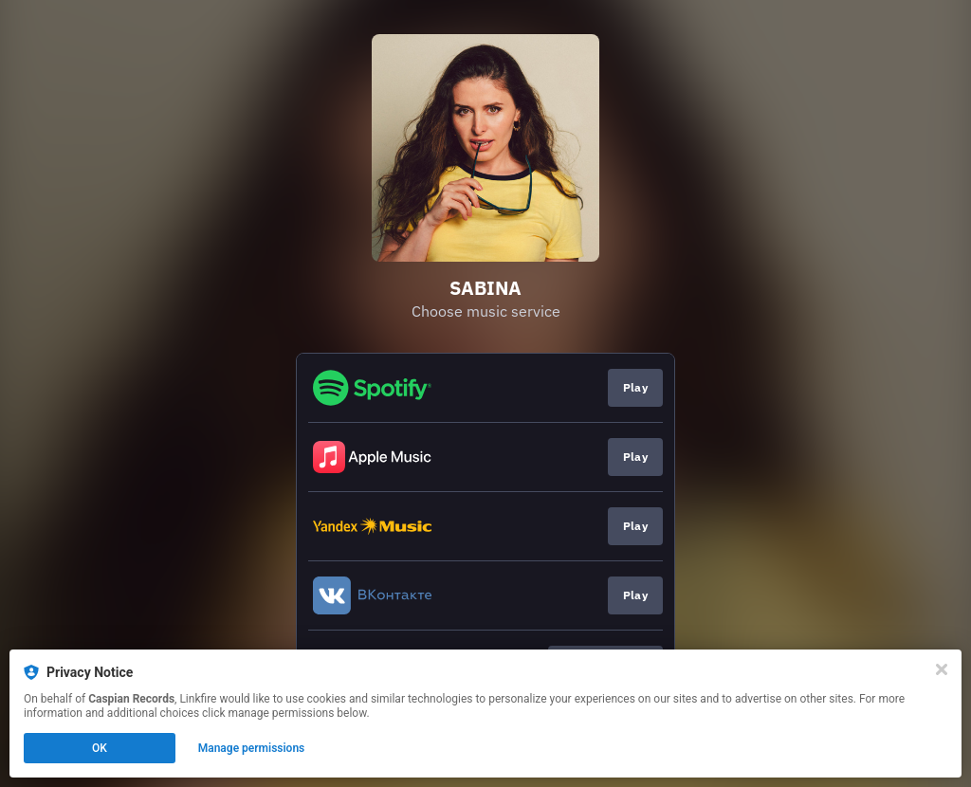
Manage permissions (251, 748)
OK (99, 748)
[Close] (941, 669)
